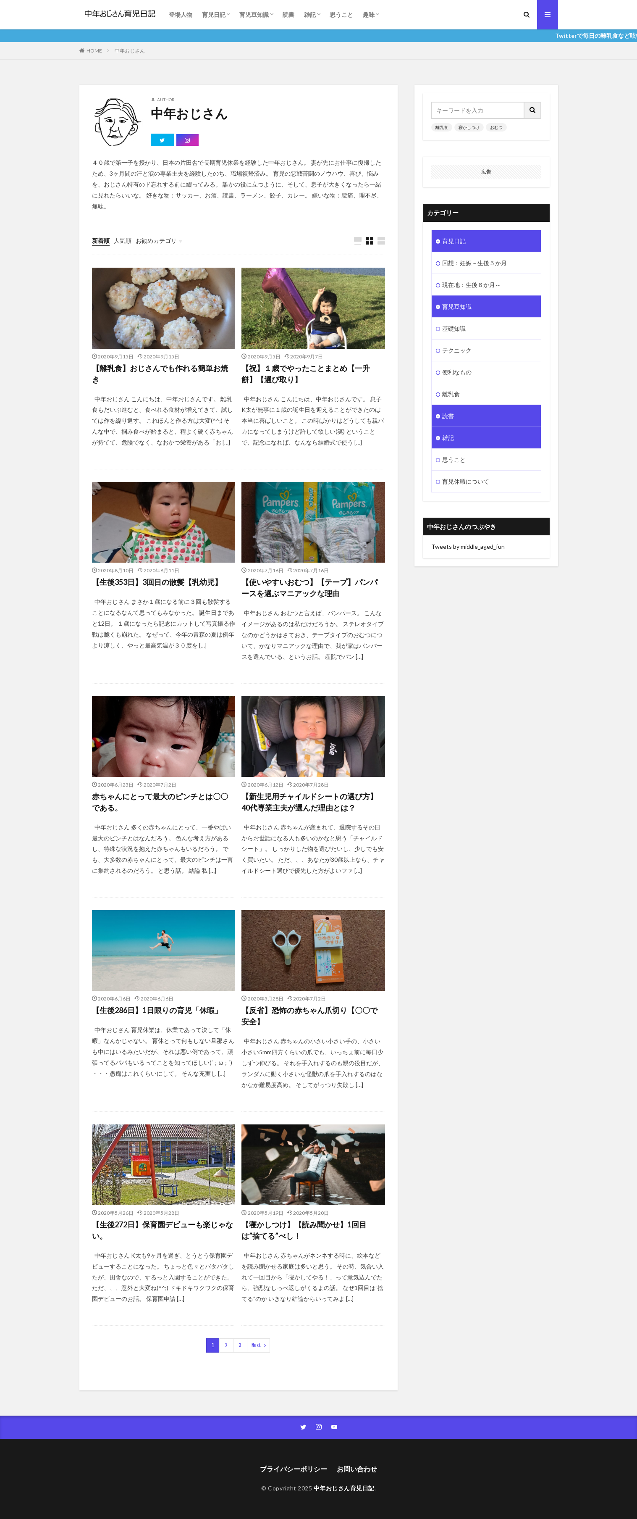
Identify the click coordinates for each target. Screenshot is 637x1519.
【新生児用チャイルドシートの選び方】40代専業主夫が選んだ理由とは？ (309, 802)
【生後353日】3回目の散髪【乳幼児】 (157, 582)
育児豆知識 (254, 14)
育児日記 (213, 14)
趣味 (369, 14)
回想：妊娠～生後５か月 (474, 262)
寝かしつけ (469, 127)
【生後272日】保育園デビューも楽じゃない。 (162, 1230)
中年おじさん (130, 50)
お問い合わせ (357, 1469)
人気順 (122, 240)
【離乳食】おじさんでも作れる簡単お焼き (160, 373)
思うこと (341, 14)
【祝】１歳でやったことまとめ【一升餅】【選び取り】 (305, 373)
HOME (94, 50)
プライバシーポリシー (293, 1469)
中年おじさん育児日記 (344, 1488)
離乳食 (441, 127)
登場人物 (180, 14)
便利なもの (457, 372)
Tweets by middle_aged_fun (468, 546)
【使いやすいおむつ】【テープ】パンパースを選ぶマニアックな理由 (309, 587)
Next (256, 1345)
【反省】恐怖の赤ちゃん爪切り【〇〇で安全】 (309, 1016)
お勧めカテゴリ (156, 240)
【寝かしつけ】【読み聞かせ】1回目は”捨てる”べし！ (304, 1230)
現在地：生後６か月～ (471, 284)
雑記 (310, 14)
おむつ (496, 127)
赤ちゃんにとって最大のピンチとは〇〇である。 (160, 802)
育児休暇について (465, 481)
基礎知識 (454, 328)
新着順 (101, 240)
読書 (288, 14)
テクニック (457, 350)
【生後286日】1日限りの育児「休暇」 (157, 1010)
